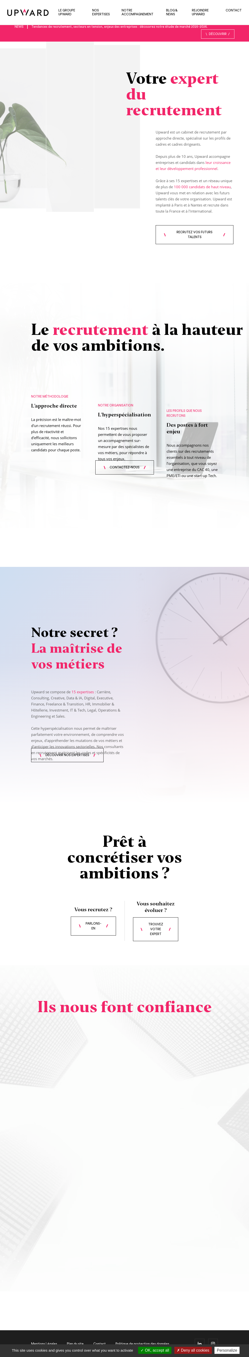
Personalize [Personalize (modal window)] (227, 1350)
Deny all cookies (193, 1350)
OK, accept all (155, 1350)
